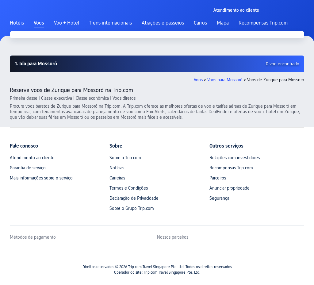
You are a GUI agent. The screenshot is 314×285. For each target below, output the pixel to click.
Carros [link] (200, 23)
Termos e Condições (128, 188)
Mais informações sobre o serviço (41, 177)
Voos (39, 23)
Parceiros (217, 177)
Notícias (116, 167)
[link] (236, 10)
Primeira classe (23, 98)
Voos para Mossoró (225, 79)
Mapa (223, 23)
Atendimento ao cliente (32, 157)
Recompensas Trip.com (263, 23)
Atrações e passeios (163, 23)
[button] (203, 10)
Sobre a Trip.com (125, 157)
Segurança (219, 198)
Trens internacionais (110, 23)
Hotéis (17, 23)
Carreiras (117, 177)
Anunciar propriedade (229, 188)
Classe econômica (92, 98)
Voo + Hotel (66, 23)
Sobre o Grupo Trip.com (131, 208)
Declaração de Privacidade (134, 198)
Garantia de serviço (28, 167)
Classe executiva (56, 98)
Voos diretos (124, 98)
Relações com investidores (234, 157)
